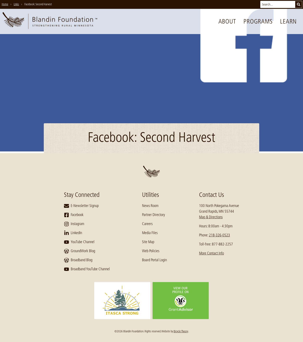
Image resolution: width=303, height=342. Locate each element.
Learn (288, 21)
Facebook (74, 214)
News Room (150, 205)
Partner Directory (153, 214)
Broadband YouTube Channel (87, 269)
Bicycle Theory (181, 331)
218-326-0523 (219, 235)
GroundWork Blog (79, 251)
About (227, 21)
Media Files (150, 233)
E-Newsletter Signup (81, 205)
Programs (257, 21)
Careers (147, 223)
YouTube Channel (79, 242)
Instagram (74, 224)
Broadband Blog (78, 260)
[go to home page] (50, 21)
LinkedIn (73, 233)
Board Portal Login (154, 260)
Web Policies (150, 251)
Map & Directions (211, 217)
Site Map (148, 242)
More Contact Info (211, 253)
